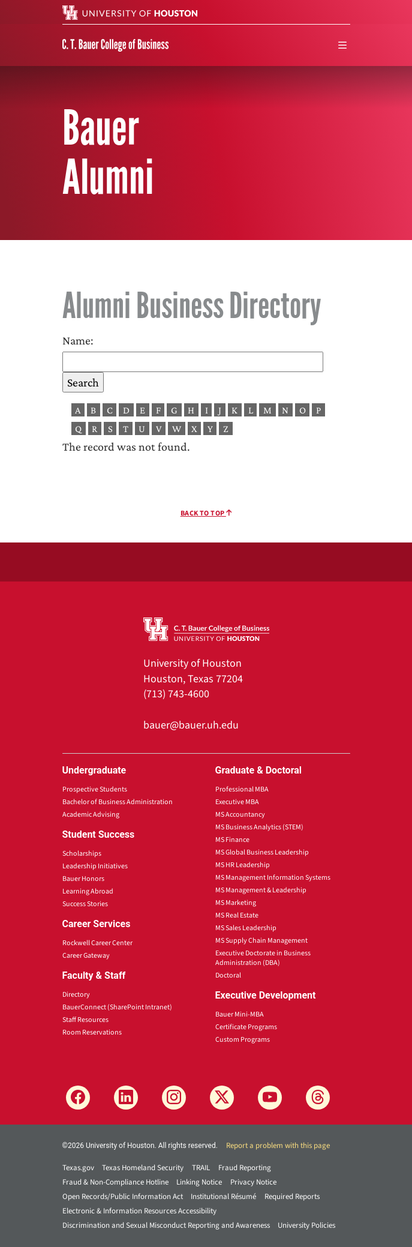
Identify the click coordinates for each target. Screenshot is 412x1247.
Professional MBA (242, 789)
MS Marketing (235, 903)
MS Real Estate (236, 915)
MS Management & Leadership (260, 890)
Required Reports (292, 1196)
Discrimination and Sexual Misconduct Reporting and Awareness (166, 1225)
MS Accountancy (240, 815)
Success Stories (85, 904)
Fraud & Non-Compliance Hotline (115, 1182)
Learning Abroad (87, 891)
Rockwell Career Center (97, 943)
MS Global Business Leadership (262, 852)
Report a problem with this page (278, 1145)
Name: (78, 340)
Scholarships (81, 854)
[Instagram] (174, 1098)
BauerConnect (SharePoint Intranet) (117, 1007)
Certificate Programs (246, 1027)
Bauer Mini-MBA (239, 1014)
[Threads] (318, 1098)
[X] (222, 1098)
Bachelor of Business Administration (117, 802)
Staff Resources (85, 1020)
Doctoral (228, 975)
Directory (76, 995)
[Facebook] (78, 1098)
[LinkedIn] (126, 1098)
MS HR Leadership (242, 865)
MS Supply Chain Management (261, 941)
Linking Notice (199, 1182)
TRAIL (201, 1167)
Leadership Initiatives (95, 866)
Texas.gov (78, 1167)
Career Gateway (86, 956)
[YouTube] (270, 1098)
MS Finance (232, 840)
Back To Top (206, 513)
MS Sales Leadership (245, 928)
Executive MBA (237, 802)
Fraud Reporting (244, 1167)
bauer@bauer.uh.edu (191, 725)
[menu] (342, 45)
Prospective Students (94, 789)
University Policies (306, 1225)
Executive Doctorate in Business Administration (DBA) (263, 958)
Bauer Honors (83, 879)
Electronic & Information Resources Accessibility (139, 1211)
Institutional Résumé (223, 1196)
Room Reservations (92, 1032)
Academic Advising (90, 815)
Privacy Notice (253, 1182)
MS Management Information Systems (272, 878)
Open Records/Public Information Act (122, 1196)
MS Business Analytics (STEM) (259, 827)
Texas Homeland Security (143, 1167)
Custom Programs (242, 1040)
